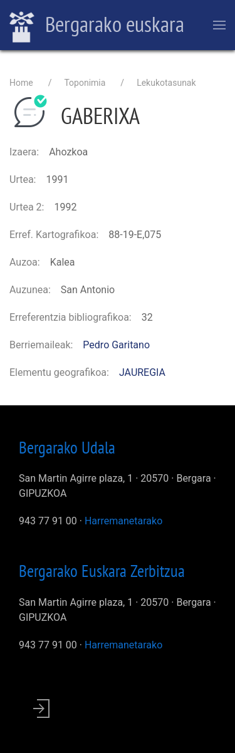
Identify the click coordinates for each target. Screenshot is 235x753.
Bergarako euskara (96, 25)
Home (21, 83)
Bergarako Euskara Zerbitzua (102, 570)
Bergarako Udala (67, 447)
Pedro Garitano (116, 345)
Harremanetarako (123, 521)
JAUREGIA (142, 372)
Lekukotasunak (166, 83)
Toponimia (84, 83)
